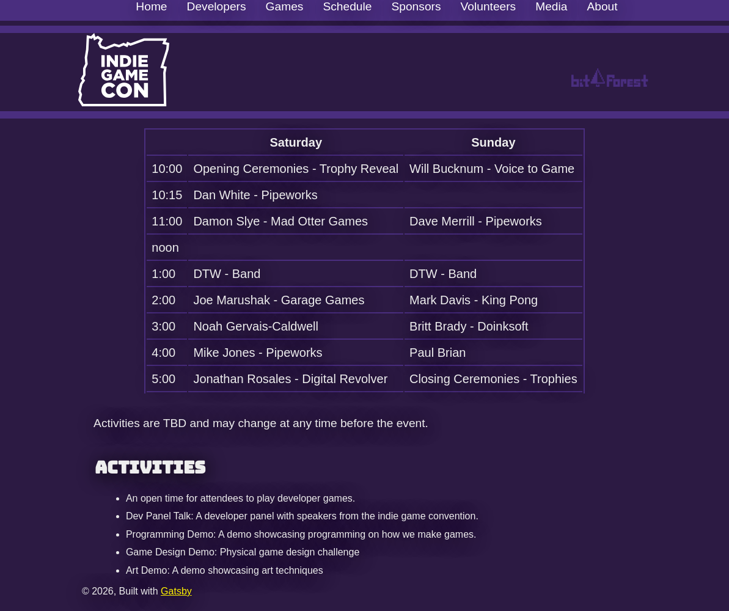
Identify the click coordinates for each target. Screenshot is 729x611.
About (602, 6)
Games (285, 6)
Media (551, 6)
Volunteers (488, 6)
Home (151, 6)
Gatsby (176, 591)
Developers (216, 6)
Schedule (347, 6)
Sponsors (416, 6)
